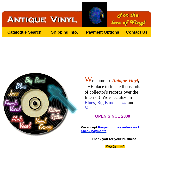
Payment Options (102, 32)
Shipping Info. (64, 32)
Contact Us (136, 32)
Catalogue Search (24, 32)
